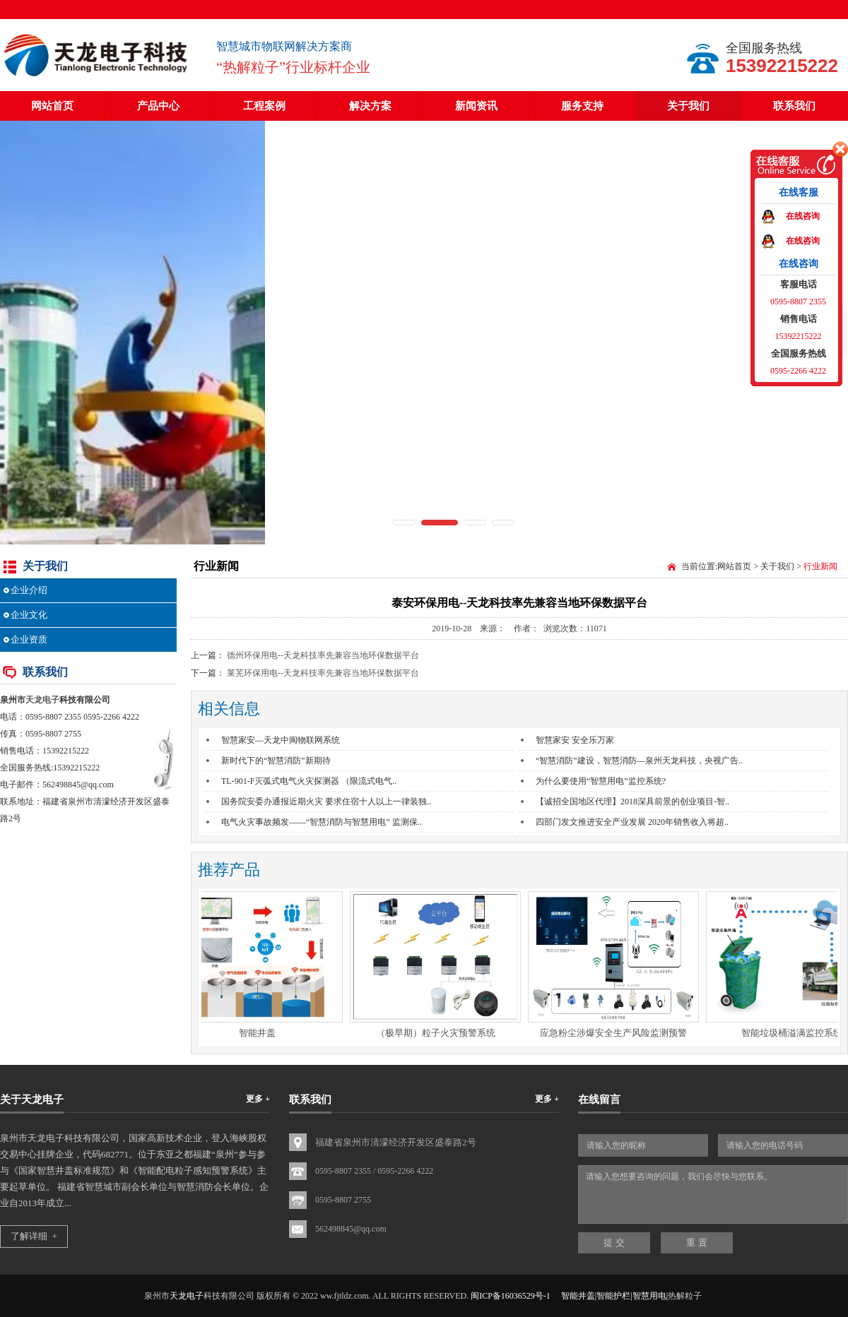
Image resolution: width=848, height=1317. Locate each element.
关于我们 (688, 106)
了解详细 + (34, 1236)
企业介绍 (29, 590)
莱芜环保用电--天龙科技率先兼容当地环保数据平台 (323, 673)
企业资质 (29, 639)
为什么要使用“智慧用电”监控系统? (601, 781)
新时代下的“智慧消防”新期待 (276, 760)
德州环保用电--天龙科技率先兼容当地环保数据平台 (323, 655)
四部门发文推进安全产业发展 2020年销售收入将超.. (632, 822)
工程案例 (264, 106)
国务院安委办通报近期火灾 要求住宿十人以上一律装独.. (326, 801)
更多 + (258, 1099)
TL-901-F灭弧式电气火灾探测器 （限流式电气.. (308, 781)
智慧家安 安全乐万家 (575, 740)
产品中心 (158, 106)
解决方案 (370, 106)
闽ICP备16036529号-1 (510, 1296)
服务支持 (582, 106)
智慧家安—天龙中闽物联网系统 (280, 740)
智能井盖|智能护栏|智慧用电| (614, 1296)
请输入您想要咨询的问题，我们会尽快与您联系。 (713, 1194)
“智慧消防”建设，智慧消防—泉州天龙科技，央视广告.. (639, 760)
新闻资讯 (476, 106)
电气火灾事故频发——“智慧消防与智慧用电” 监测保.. (321, 822)
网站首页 (52, 106)
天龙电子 (42, 700)
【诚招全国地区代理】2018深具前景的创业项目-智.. (632, 801)
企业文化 (29, 614)
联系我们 (794, 106)
